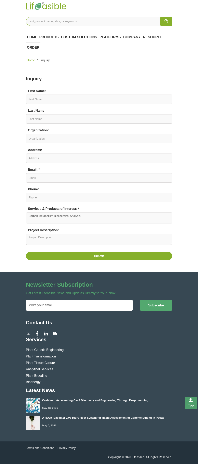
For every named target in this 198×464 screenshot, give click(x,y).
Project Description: (43, 230)
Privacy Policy (66, 448)
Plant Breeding (36, 375)
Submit (99, 256)
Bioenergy (33, 382)
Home (32, 37)
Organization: (38, 130)
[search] (166, 21)
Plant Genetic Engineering (45, 350)
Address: (35, 150)
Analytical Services (39, 369)
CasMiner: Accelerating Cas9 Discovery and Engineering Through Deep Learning (95, 400)
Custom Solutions (79, 37)
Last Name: (36, 110)
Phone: (33, 189)
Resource (152, 37)
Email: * (34, 169)
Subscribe (156, 305)
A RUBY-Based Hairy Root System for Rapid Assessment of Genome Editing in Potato (103, 417)
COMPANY (132, 37)
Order (33, 47)
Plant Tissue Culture (40, 363)
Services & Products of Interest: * (53, 208)
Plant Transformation (41, 356)
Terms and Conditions (40, 448)
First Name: (37, 91)
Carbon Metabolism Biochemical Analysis (99, 217)
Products (49, 37)
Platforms (110, 37)
